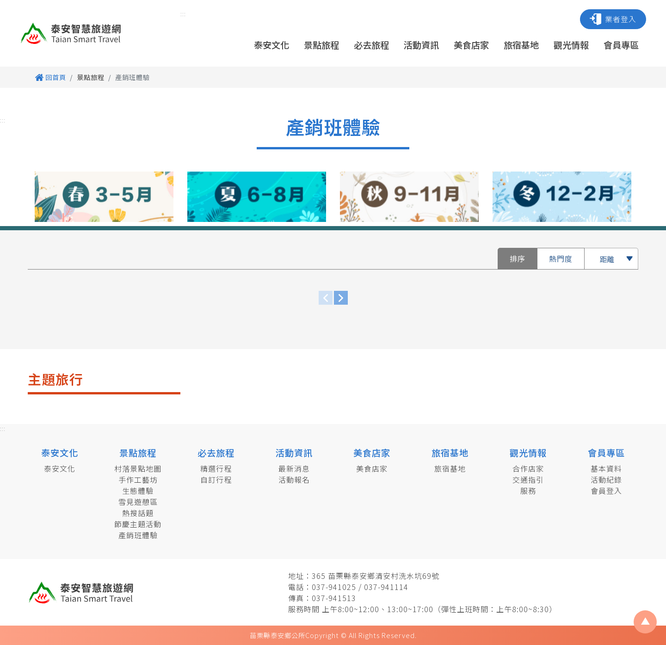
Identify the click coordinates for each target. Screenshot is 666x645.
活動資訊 (421, 44)
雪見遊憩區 (138, 501)
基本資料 (606, 468)
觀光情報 (571, 44)
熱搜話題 (138, 512)
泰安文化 (271, 44)
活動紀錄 (606, 479)
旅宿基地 (521, 44)
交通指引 (528, 479)
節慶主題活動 (137, 523)
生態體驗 (138, 490)
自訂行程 (216, 479)
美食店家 (471, 44)
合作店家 (528, 468)
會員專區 (621, 44)
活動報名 (294, 479)
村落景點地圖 (137, 468)
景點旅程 (321, 44)
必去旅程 (371, 44)
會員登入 (606, 490)
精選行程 (216, 468)
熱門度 (561, 258)
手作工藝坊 (138, 479)
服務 (528, 490)
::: (183, 13)
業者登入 (613, 19)
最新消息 (294, 468)
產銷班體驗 (138, 535)
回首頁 (50, 77)
